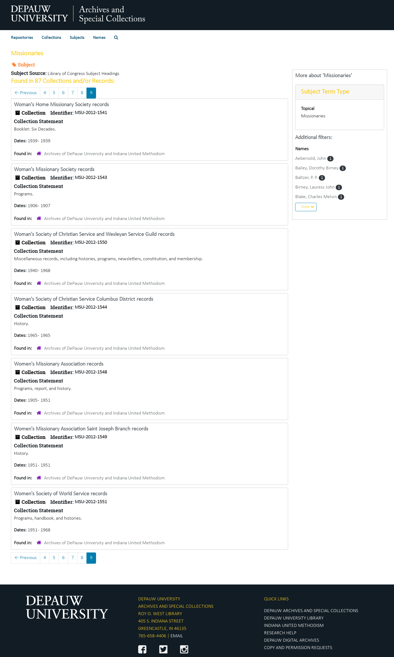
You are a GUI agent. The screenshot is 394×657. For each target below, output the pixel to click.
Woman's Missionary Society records (54, 169)
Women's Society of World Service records (60, 494)
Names (99, 38)
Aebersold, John (311, 158)
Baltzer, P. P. (307, 177)
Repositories (22, 38)
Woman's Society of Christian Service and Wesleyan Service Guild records (94, 234)
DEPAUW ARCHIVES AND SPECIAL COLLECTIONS (311, 610)
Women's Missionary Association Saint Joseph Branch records (81, 429)
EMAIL (176, 636)
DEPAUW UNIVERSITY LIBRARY (293, 618)
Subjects (77, 38)
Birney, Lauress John (315, 187)
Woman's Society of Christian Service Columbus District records (83, 299)
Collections (51, 38)
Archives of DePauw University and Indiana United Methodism (104, 154)
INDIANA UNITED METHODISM (294, 625)
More (307, 207)
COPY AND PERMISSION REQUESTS (298, 647)
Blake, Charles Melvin (316, 196)
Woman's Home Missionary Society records (61, 105)
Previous (26, 92)
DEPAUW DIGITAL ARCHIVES (291, 640)
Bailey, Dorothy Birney (317, 168)
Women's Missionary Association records (58, 364)
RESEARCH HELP (280, 633)
